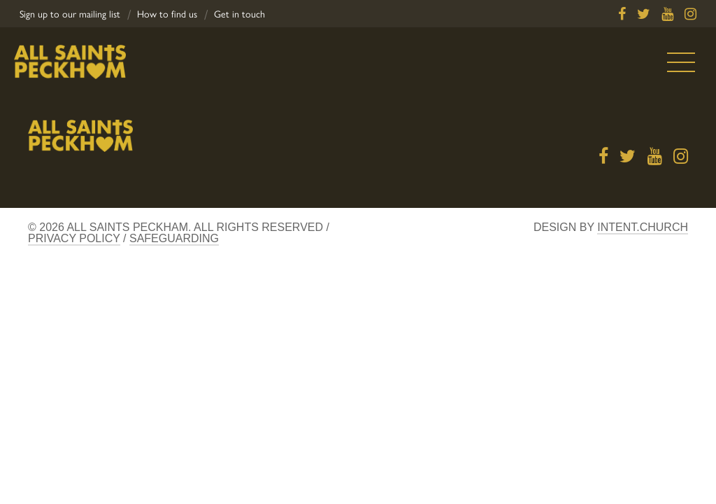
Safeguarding (174, 238)
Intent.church (642, 227)
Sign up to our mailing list (70, 14)
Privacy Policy (74, 238)
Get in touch (239, 14)
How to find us (167, 14)
